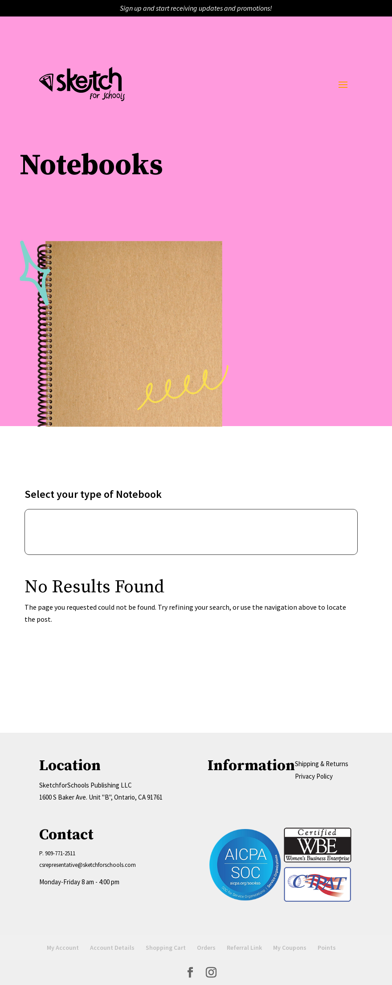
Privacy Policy (314, 776)
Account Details (112, 948)
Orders (206, 948)
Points (327, 948)
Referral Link (244, 948)
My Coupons (289, 948)
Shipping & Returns (321, 763)
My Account (63, 948)
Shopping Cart (166, 948)
